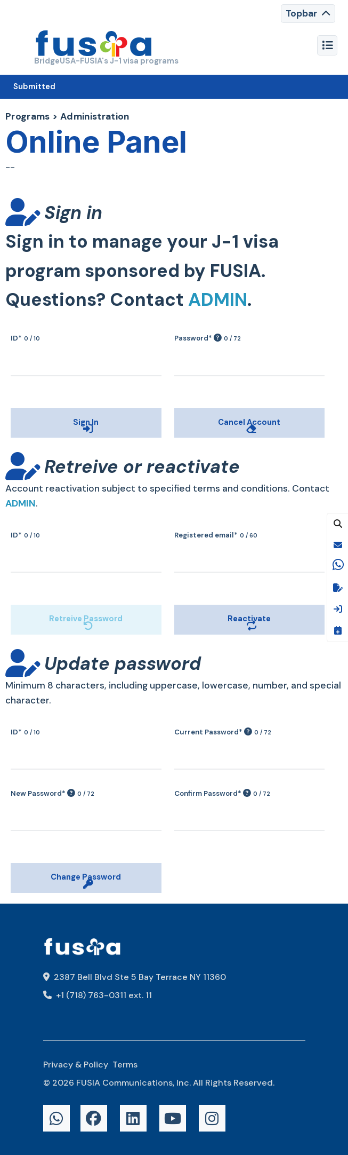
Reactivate (193, 596)
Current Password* (222, 732)
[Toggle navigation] (308, 13)
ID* (25, 338)
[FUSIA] (93, 45)
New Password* (52, 793)
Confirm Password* (222, 793)
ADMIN (217, 300)
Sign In (22, 400)
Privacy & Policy (75, 1064)
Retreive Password (43, 596)
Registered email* (215, 535)
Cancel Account (202, 400)
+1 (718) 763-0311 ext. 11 (97, 995)
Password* (207, 338)
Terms (124, 1064)
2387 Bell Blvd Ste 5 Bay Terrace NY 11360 (134, 977)
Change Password (42, 854)
